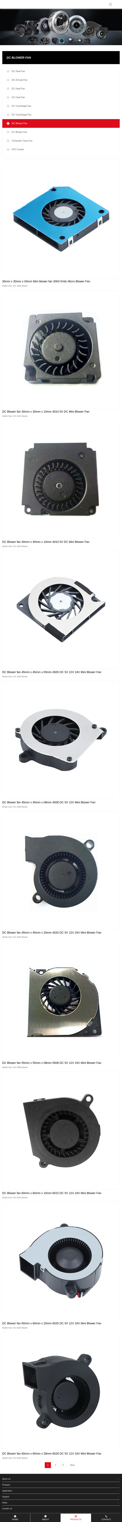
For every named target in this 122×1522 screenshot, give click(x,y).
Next (72, 1465)
